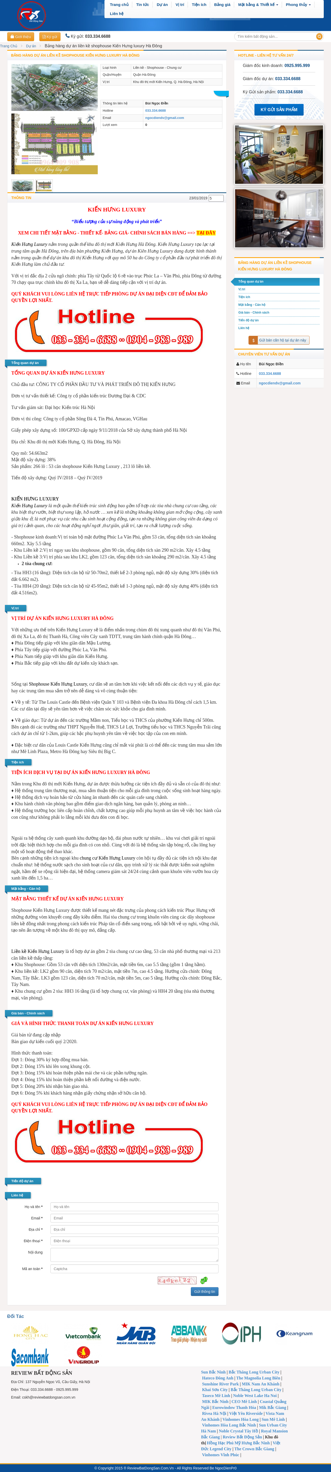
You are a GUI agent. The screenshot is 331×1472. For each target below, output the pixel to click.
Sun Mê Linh (273, 1419)
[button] (258, 4)
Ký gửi (50, 37)
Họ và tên (33, 1207)
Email (36, 1218)
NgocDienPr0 (226, 1468)
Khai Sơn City (215, 1389)
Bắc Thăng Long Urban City (254, 1372)
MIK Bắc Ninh (215, 1401)
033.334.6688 (155, 110)
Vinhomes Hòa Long (240, 1419)
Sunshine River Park (220, 1384)
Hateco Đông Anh (217, 1378)
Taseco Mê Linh (216, 1395)
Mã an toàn (32, 1269)
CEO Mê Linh (244, 1401)
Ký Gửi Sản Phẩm (279, 110)
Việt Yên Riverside (246, 1413)
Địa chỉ (36, 1229)
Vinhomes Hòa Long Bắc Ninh (229, 1425)
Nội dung (35, 1252)
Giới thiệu (21, 37)
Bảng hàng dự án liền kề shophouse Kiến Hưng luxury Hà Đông (75, 55)
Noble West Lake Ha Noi (255, 1395)
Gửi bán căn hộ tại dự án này (277, 340)
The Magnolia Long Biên (258, 1378)
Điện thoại (33, 1241)
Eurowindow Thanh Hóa (234, 1407)
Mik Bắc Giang (272, 1407)
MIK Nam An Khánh (260, 1384)
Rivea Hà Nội (214, 1413)
